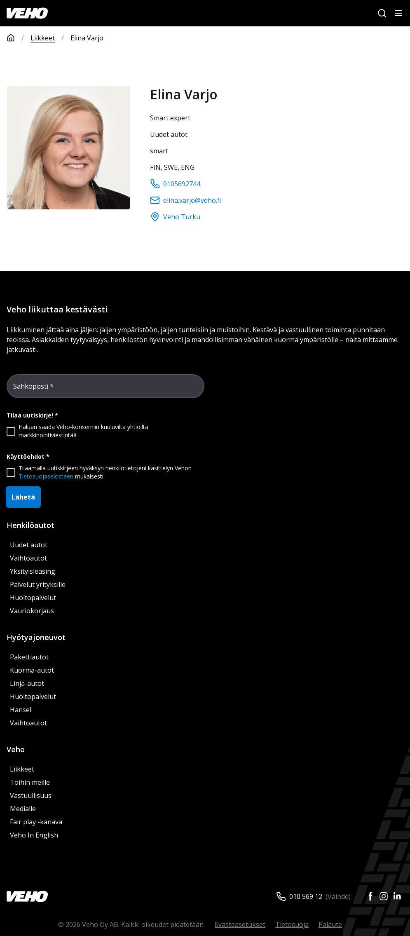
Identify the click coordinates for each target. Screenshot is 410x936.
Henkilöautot (30, 525)
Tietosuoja (292, 924)
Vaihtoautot (28, 558)
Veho (16, 749)
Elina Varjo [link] (86, 37)
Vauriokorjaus (32, 610)
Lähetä (23, 497)
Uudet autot (28, 544)
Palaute (330, 924)
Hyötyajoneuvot (36, 637)
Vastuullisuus (31, 795)
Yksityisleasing (32, 571)
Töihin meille (30, 782)
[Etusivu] (18, 38)
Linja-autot (27, 683)
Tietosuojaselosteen (46, 476)
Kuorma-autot (32, 670)
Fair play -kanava (36, 821)
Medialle (23, 808)
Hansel (20, 709)
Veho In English (34, 835)
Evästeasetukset (240, 924)
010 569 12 (305, 896)
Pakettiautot (29, 657)
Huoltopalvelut (33, 597)
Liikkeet (42, 37)
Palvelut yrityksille (38, 584)
